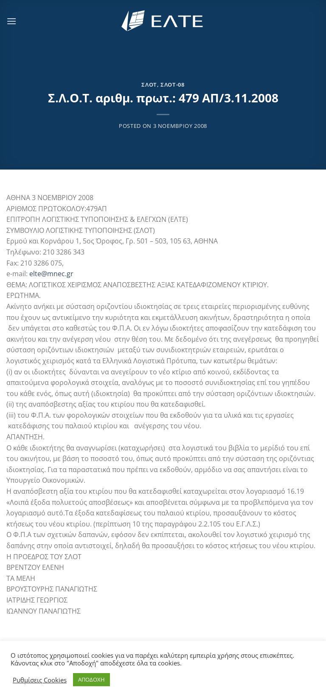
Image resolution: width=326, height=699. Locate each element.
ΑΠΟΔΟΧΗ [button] (91, 679)
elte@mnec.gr (51, 273)
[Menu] (11, 21)
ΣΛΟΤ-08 (172, 84)
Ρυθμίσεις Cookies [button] (40, 680)
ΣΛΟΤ (149, 84)
